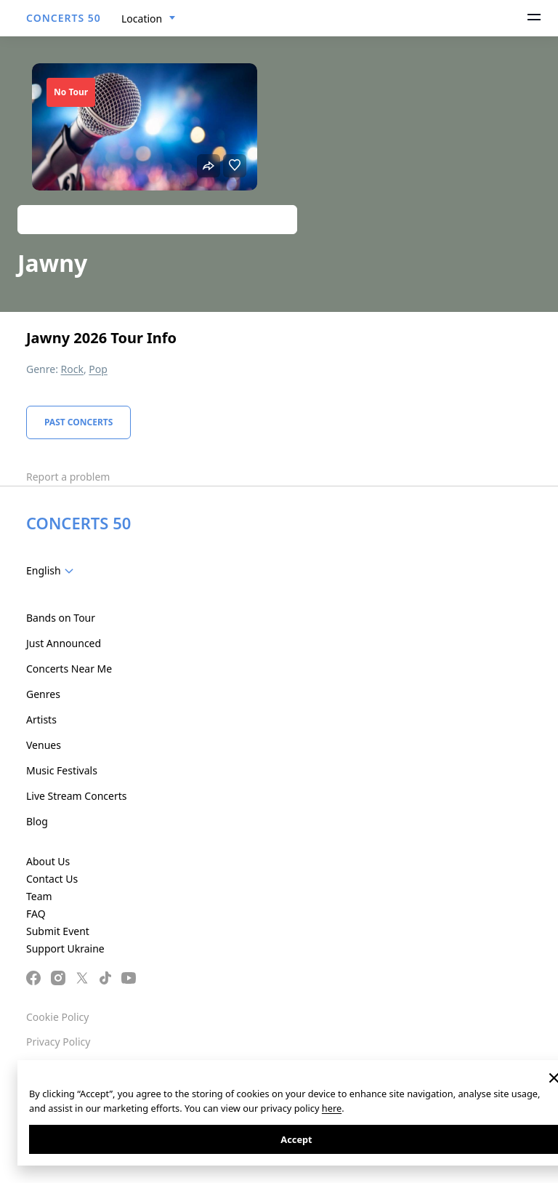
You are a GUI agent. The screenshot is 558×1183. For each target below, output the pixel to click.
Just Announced (63, 643)
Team (39, 896)
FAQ (36, 914)
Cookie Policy (57, 1017)
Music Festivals (61, 770)
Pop (98, 369)
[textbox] (52, 570)
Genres (43, 694)
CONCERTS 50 (63, 18)
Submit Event (57, 931)
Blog (37, 821)
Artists (41, 719)
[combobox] (148, 18)
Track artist (157, 219)
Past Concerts (78, 422)
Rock (72, 369)
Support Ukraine (65, 948)
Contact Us (52, 879)
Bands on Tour (60, 618)
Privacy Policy (58, 1041)
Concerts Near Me (69, 668)
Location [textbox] (141, 18)
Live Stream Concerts (76, 796)
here (331, 1108)
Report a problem (68, 477)
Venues (43, 745)
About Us (48, 861)
